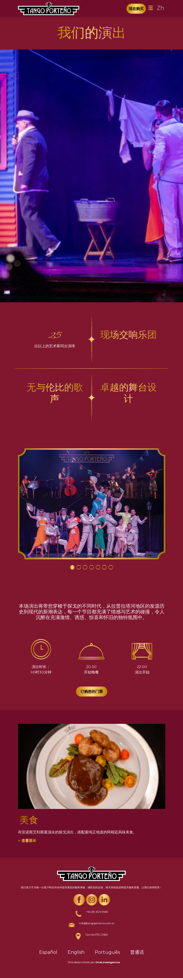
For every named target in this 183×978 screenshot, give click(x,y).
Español (48, 952)
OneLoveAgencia (107, 962)
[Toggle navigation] (150, 8)
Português (107, 952)
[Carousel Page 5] (98, 567)
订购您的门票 (92, 691)
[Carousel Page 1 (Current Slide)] (72, 567)
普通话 (137, 952)
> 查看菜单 (27, 840)
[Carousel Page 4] (91, 567)
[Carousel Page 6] (104, 567)
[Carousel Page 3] (85, 567)
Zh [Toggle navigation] (160, 8)
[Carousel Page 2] (79, 567)
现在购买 (136, 8)
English (76, 952)
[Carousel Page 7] (110, 567)
